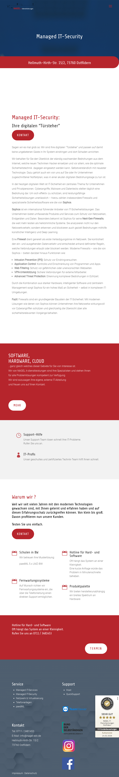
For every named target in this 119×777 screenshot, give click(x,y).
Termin (96, 648)
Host (68, 690)
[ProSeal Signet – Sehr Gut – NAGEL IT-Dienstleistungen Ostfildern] (107, 712)
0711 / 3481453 (26, 79)
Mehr (17, 405)
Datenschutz (30, 773)
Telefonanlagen (24, 702)
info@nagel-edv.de (73, 79)
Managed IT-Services (27, 690)
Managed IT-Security (26, 694)
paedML (20, 706)
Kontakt (23, 135)
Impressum (17, 773)
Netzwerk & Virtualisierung (29, 698)
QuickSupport (73, 694)
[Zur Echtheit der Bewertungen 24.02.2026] (107, 734)
